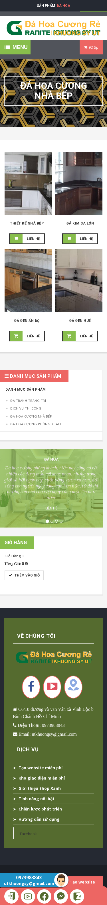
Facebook (28, 833)
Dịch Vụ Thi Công (25, 408)
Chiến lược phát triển (40, 809)
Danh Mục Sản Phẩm (25, 389)
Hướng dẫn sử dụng (39, 819)
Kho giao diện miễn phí (42, 778)
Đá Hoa (63, 6)
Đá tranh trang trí (27, 400)
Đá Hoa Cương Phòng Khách (36, 424)
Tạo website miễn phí (40, 767)
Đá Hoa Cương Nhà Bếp (30, 416)
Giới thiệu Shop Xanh (40, 788)
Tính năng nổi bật (36, 798)
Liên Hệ (51, 508)
